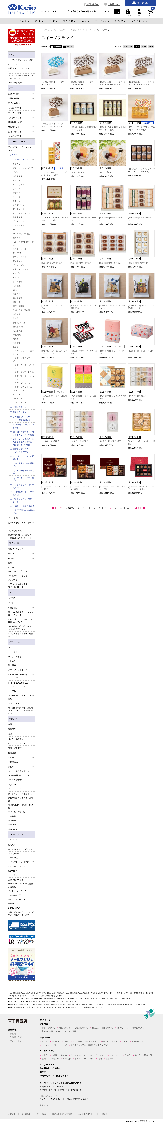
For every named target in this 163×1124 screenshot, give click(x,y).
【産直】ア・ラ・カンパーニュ (23, 366)
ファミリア (13, 875)
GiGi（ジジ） (14, 853)
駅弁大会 (109, 1058)
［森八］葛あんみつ (78, 172)
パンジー (12, 820)
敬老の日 (148, 1055)
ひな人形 (55, 1058)
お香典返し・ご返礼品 (50, 1068)
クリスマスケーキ (78, 1055)
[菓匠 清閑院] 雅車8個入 (138, 263)
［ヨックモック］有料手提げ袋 (23, 486)
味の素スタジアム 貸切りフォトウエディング (21, 77)
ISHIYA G (17, 253)
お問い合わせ (92, 4)
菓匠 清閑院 (18, 306)
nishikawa (12, 829)
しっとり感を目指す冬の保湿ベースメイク (20, 635)
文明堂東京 (17, 286)
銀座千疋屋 (17, 176)
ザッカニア (13, 904)
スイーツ (55, 1041)
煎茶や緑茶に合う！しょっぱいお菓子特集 (23, 450)
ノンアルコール (15, 580)
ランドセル (89, 1058)
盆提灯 (44, 1058)
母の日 (128, 1055)
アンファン (17, 261)
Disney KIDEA (14, 908)
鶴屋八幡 (16, 302)
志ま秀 (16, 318)
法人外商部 (26, 1114)
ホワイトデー (115, 1055)
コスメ (84, 21)
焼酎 (10, 563)
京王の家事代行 (15, 83)
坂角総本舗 (17, 282)
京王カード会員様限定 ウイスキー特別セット (20, 585)
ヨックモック (18, 180)
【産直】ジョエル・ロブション (23, 352)
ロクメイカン (18, 201)
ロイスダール (18, 225)
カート (151, 12)
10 (121, 508)
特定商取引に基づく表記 (62, 1114)
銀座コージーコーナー (22, 249)
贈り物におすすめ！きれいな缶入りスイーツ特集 (23, 433)
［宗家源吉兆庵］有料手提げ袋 (23, 493)
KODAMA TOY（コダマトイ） (21, 849)
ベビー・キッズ (16, 834)
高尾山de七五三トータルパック (20, 69)
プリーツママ (14, 703)
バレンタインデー (97, 1055)
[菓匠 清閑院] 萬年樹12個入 (110, 263)
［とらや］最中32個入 (137, 396)
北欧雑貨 (12, 816)
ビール (11, 567)
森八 (15, 290)
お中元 (44, 1055)
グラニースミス (19, 257)
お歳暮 (54, 1055)
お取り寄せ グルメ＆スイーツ (85, 1041)
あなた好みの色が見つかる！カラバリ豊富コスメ (20, 628)
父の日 (137, 1055)
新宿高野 (16, 193)
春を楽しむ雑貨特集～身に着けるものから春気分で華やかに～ (20, 711)
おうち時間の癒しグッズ (18, 775)
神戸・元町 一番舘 (21, 234)
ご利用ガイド (114, 4)
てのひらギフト (47, 1064)
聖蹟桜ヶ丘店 (16, 1037)
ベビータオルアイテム (17, 899)
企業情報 (11, 1114)
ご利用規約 (41, 1114)
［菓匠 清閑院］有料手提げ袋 (24, 511)
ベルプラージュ (19, 402)
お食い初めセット (16, 879)
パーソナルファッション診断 (20, 60)
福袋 (100, 1058)
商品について (65, 1028)
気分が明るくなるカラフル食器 (20, 799)
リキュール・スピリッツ (18, 576)
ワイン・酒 (14, 543)
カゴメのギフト (15, 136)
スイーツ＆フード (17, 141)
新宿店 (13, 1033)
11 (128, 508)
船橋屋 (16, 347)
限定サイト (44, 1105)
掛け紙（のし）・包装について (130, 1028)
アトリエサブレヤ (20, 269)
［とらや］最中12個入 (79, 441)
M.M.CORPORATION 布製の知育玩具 (20, 885)
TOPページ (45, 1020)
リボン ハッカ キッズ (17, 891)
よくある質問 (70, 1031)
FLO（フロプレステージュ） (23, 243)
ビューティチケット (16, 64)
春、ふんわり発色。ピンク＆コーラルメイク (20, 613)
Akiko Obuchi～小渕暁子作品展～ (20, 806)
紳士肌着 (12, 665)
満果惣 (16, 339)
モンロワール (18, 184)
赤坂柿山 (16, 343)
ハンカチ (12, 661)
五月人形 (67, 1058)
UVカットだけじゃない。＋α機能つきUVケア (20, 620)
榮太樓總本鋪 (18, 326)
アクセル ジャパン (16, 812)
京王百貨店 (142, 1121)
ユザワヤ (12, 825)
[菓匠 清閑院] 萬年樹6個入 (51, 263)
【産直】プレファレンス (23, 372)
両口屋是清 (17, 298)
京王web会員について (51, 1031)
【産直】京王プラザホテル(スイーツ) (23, 388)
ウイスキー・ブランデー (18, 571)
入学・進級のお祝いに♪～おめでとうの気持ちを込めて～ (21, 913)
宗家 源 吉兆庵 (19, 322)
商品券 (43, 1072)
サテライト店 (16, 1041)
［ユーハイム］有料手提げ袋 (23, 479)
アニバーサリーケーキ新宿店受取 (23, 457)
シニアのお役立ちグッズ (18, 771)
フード (52, 21)
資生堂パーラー (19, 205)
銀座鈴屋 (16, 314)
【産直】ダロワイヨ (21, 383)
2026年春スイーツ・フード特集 (24, 426)
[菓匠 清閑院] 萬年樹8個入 (80, 263)
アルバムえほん (15, 895)
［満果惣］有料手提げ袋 (23, 506)
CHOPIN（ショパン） (17, 866)
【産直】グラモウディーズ (23, 359)
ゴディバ (16, 172)
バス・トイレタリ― (16, 743)
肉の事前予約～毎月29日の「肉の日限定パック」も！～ (20, 536)
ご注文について (81, 1028)
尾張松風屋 (17, 331)
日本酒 (115, 1041)
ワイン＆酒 (68, 21)
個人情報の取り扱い (86, 1114)
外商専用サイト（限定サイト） (54, 1075)
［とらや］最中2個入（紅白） (111, 441)
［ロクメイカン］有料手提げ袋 (23, 500)
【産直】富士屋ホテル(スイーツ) (24, 377)
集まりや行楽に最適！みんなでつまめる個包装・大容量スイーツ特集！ (23, 442)
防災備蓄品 (13, 762)
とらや (16, 277)
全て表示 (16, 155)
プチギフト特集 (15, 531)
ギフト (38, 21)
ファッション (101, 21)
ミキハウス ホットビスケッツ (21, 862)
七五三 (77, 1058)
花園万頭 (16, 294)
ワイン (105, 1041)
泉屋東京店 (17, 217)
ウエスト (16, 189)
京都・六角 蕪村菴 (21, 310)
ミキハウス (13, 858)
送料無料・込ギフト (16, 122)
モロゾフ (16, 229)
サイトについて (48, 1028)
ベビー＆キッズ (137, 21)
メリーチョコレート (21, 213)
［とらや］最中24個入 (50, 441)
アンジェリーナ (19, 394)
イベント (23, 21)
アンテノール (18, 209)
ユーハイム (17, 197)
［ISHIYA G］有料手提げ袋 (24, 472)
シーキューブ (18, 398)
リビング (119, 21)
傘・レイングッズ (16, 657)
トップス (16, 273)
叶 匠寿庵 (17, 335)
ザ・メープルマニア (21, 265)
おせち (64, 1055)
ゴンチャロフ (18, 221)
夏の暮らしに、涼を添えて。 (20, 793)
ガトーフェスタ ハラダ (23, 168)
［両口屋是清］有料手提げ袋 (23, 464)
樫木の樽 (16, 238)
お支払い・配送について (102, 1028)
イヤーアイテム (15, 789)
